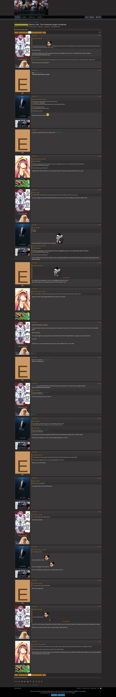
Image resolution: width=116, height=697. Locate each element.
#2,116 (99, 511)
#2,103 (99, 96)
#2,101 (99, 35)
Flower (22, 178)
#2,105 (99, 156)
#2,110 (99, 322)
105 (27, 32)
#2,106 (99, 189)
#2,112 (99, 383)
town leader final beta (55, 26)
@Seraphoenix (38, 72)
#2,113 (99, 418)
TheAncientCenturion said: (38, 99)
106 (29, 32)
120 (40, 32)
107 (32, 32)
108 (35, 32)
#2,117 (99, 546)
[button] (27, 17)
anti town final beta (32, 26)
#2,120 (99, 641)
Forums (17, 17)
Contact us (79, 688)
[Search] (98, 17)
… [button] (21, 32)
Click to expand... (66, 277)
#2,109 (99, 288)
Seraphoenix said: (36, 38)
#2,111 (99, 357)
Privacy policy (93, 688)
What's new (32, 17)
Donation (24, 17)
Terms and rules (85, 688)
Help (98, 688)
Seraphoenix (22, 119)
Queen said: (35, 227)
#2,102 (99, 70)
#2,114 (99, 452)
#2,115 (99, 478)
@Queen (34, 385)
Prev (16, 32)
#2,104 (99, 130)
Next (44, 32)
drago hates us (47, 26)
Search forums (23, 19)
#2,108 (99, 262)
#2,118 (99, 580)
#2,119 (99, 606)
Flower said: (35, 57)
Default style (18, 688)
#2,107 (99, 224)
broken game (40, 26)
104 (24, 32)
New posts (16, 19)
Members (39, 17)
